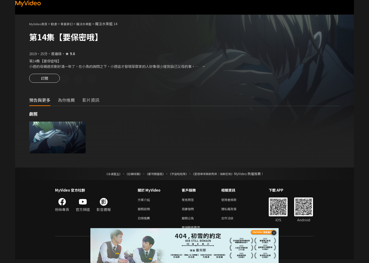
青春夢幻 (72, 23)
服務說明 (145, 210)
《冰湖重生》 (105, 174)
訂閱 (44, 80)
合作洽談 (231, 220)
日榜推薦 (145, 220)
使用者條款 (233, 200)
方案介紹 (145, 200)
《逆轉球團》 (128, 174)
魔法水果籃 (91, 23)
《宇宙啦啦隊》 (179, 174)
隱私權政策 (233, 210)
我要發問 (189, 210)
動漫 (57, 23)
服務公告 (189, 220)
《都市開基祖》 (152, 174)
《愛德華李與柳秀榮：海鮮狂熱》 (219, 174)
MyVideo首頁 (40, 23)
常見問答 (189, 200)
